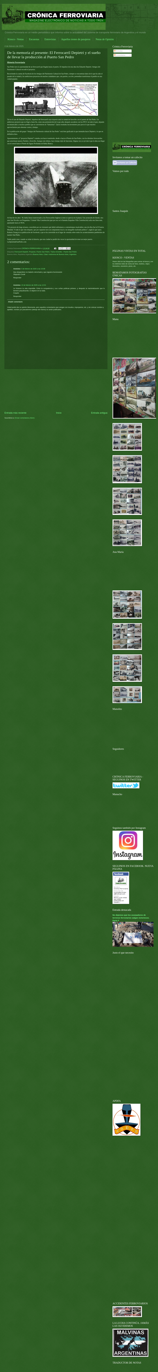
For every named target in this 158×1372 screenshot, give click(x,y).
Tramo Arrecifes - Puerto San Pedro (63, 252)
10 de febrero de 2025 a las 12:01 (33, 285)
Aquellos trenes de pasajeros (75, 39)
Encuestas (34, 39)
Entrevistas (50, 39)
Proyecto (32, 252)
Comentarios (119, 55)
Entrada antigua (99, 413)
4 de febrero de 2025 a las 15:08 (33, 269)
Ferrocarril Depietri (21, 252)
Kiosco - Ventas (16, 39)
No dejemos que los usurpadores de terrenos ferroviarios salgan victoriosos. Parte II (131, 917)
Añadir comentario (15, 302)
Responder (17, 278)
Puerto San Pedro (43, 252)
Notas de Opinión (105, 39)
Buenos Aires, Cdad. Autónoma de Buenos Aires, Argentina (54, 254)
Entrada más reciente (15, 413)
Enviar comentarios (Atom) (24, 418)
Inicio (58, 413)
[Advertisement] (55, 390)
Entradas (118, 51)
